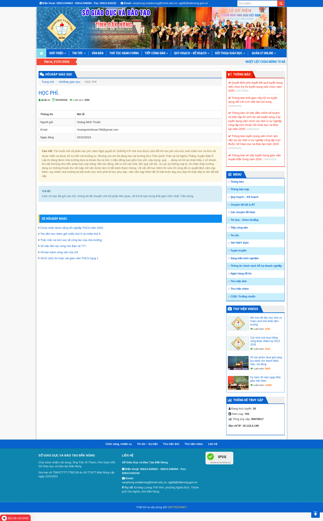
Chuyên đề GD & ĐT (243, 204)
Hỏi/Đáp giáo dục (69, 81)
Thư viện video (240, 288)
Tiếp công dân (156, 53)
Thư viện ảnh (239, 281)
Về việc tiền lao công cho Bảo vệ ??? (63, 246)
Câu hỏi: (47, 151)
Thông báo (237, 181)
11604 (268, 385)
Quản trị (45, 100)
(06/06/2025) (234, 148)
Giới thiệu (57, 53)
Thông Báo (241, 74)
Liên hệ (212, 444)
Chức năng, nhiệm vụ (119, 444)
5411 (267, 349)
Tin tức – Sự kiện (147, 444)
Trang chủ (48, 81)
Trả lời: (46, 191)
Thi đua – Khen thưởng (244, 219)
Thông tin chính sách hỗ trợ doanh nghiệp (256, 265)
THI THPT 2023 (240, 242)
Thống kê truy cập (248, 400)
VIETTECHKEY (177, 507)
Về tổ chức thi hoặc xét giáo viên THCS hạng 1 (69, 258)
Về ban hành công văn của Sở (59, 252)
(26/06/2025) (234, 106)
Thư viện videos (245, 309)
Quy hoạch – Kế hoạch (191, 53)
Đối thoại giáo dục (230, 53)
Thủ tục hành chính (124, 53)
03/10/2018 (61, 100)
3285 (86, 100)
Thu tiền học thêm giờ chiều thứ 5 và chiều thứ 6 (70, 233)
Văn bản (97, 53)
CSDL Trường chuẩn (243, 296)
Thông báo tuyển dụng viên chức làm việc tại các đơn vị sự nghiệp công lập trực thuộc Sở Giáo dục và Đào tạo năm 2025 (254, 140)
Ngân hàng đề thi (241, 273)
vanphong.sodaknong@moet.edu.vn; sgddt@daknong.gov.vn (170, 3)
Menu (237, 174)
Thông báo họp (240, 189)
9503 (267, 368)
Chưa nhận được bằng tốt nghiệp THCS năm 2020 (71, 227)
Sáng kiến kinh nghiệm (245, 258)
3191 (267, 329)
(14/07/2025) (242, 90)
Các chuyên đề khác (243, 212)
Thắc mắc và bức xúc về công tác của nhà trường (71, 240)
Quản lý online (264, 53)
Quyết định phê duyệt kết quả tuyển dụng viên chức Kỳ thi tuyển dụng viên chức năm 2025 (255, 86)
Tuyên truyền (239, 250)
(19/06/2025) (252, 129)
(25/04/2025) (270, 159)
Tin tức (79, 53)
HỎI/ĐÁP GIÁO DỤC (58, 74)
